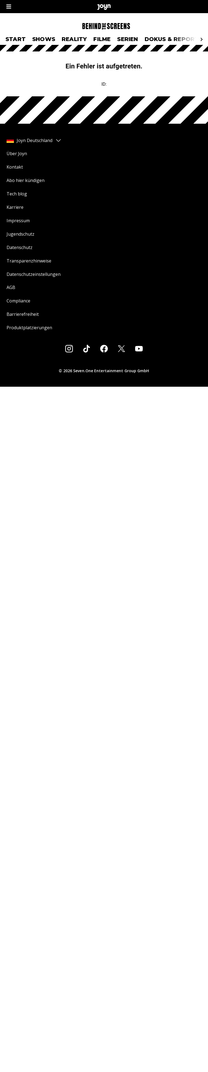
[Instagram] (69, 348)
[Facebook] (104, 348)
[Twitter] (121, 348)
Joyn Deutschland (34, 140)
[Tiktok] (86, 348)
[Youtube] (139, 348)
